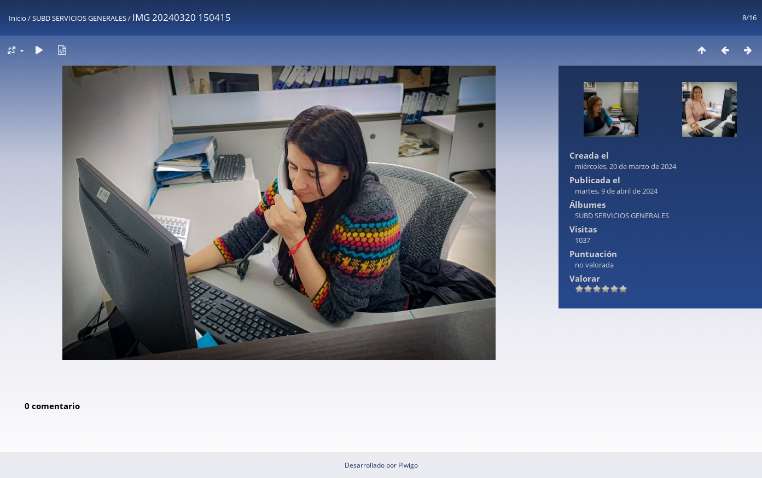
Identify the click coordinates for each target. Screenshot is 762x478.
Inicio (17, 18)
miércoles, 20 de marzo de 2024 (625, 166)
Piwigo (408, 465)
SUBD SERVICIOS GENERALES (79, 18)
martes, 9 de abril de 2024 (616, 191)
